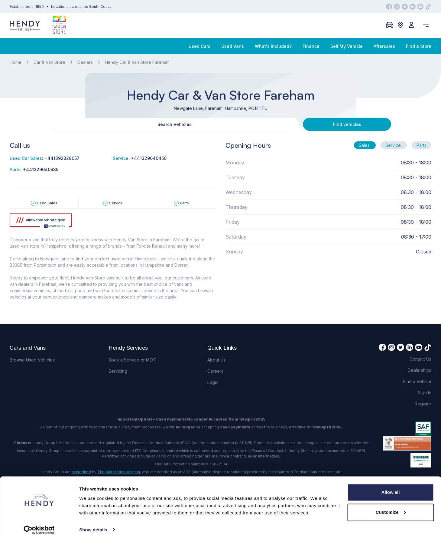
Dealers (85, 62)
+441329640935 (40, 169)
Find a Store (418, 46)
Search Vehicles (174, 124)
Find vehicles (266, 124)
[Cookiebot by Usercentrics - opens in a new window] (39, 523)
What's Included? (273, 46)
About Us (216, 359)
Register (423, 403)
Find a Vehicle (417, 381)
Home (15, 62)
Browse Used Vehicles (32, 359)
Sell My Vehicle (346, 46)
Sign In (424, 392)
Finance (311, 46)
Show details (93, 523)
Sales (365, 145)
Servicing (118, 371)
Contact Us (420, 359)
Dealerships (419, 370)
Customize (391, 505)
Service (393, 145)
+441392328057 (61, 158)
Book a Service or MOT (132, 359)
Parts (421, 145)
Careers (215, 371)
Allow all (390, 485)
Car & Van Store (49, 62)
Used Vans (232, 46)
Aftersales (384, 46)
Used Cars (199, 46)
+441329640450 (149, 158)
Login (212, 382)
